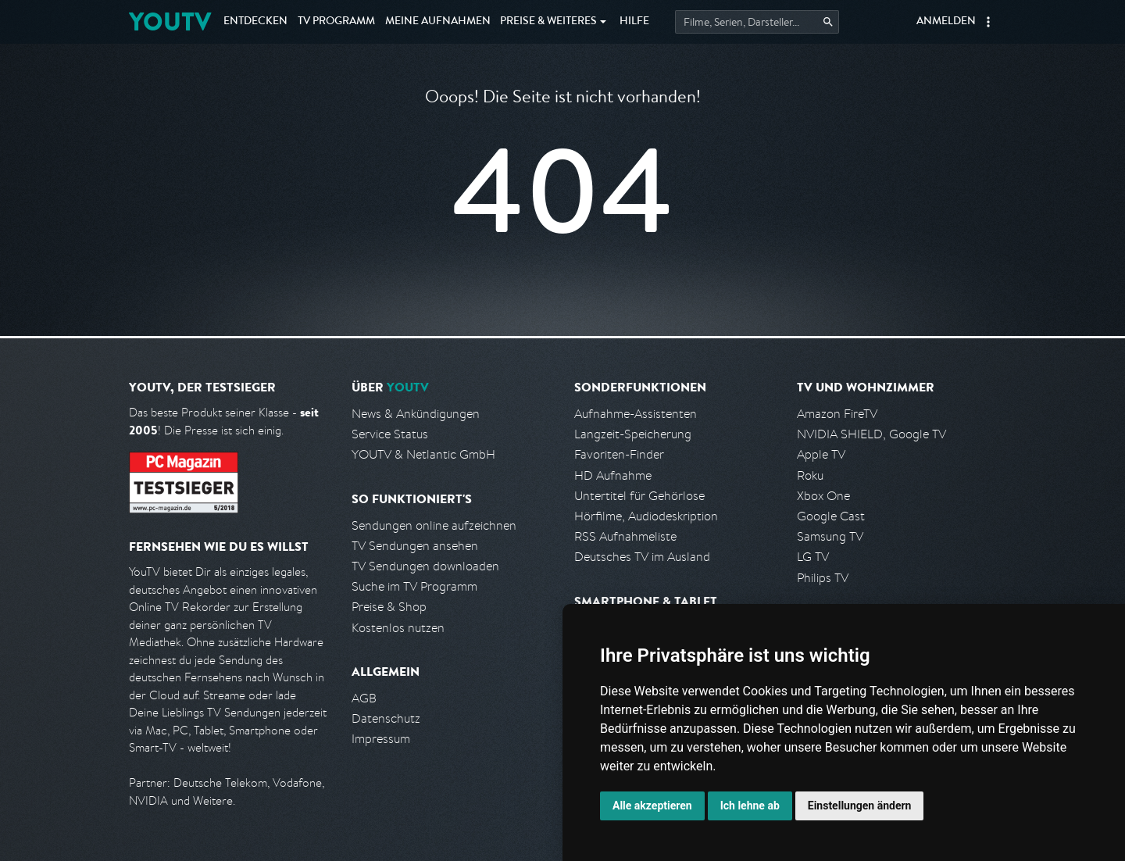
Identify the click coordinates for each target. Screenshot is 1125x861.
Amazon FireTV (837, 413)
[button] (988, 22)
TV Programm (336, 21)
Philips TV (822, 578)
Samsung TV (830, 536)
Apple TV (821, 454)
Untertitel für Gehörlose (639, 496)
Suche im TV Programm (414, 586)
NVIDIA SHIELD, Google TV (871, 434)
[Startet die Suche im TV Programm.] (757, 22)
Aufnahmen (438, 21)
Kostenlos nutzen (398, 628)
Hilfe (634, 21)
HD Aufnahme (613, 475)
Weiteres (548, 21)
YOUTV (170, 21)
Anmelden (946, 21)
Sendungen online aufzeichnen (434, 525)
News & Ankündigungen (416, 413)
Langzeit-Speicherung (632, 434)
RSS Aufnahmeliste (625, 536)
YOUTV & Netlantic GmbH (423, 454)
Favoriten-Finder (619, 454)
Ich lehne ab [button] (750, 805)
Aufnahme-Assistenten (635, 413)
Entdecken (255, 21)
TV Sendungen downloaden (425, 566)
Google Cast (831, 516)
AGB (364, 698)
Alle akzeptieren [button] (652, 805)
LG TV (813, 556)
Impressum (381, 739)
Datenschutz (386, 718)
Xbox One (823, 496)
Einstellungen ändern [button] (860, 805)
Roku (810, 475)
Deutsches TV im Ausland (642, 556)
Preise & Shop (389, 606)
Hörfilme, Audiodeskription (646, 516)
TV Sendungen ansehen (415, 546)
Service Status (390, 434)
